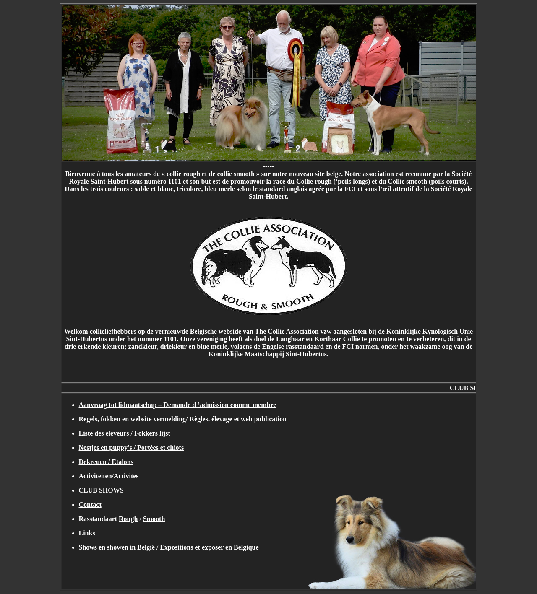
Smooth (154, 518)
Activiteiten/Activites (109, 476)
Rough (128, 518)
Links (87, 533)
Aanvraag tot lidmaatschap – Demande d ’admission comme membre (177, 404)
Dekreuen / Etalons (106, 461)
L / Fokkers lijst (124, 433)
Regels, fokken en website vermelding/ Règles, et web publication (183, 419)
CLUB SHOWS (101, 490)
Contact (90, 504)
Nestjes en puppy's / (131, 447)
